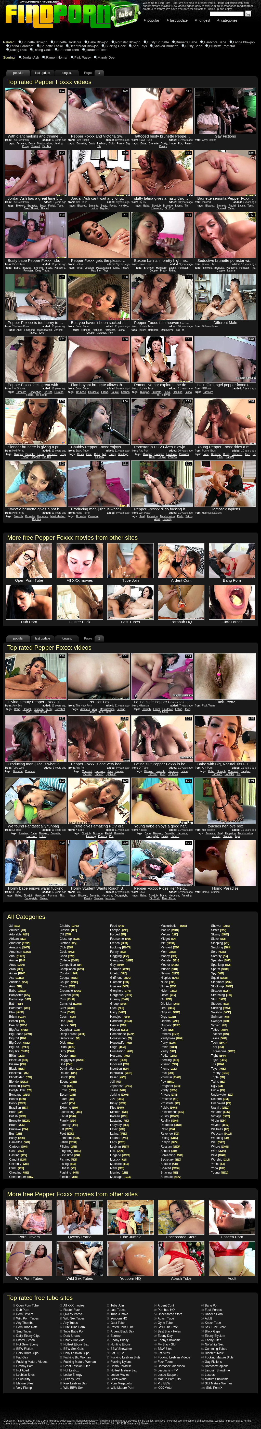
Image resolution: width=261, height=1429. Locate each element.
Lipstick (118, 1159)
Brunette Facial (52, 46)
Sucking (220, 1008)
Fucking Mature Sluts (217, 1357)
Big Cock (170, 208)
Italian (117, 1077)
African (17, 939)
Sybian (218, 1025)
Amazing (91, 836)
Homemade (122, 1034)
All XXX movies (72, 1305)
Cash (16, 1151)
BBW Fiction (23, 1349)
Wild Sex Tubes (72, 1318)
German (119, 969)
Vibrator (220, 1112)
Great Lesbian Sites (75, 1366)
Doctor (68, 1055)
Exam (66, 1099)
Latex (117, 1129)
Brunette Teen (68, 50)
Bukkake (18, 1129)
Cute (89, 454)
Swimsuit (220, 1016)
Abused (17, 930)
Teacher (98, 898)
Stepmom (221, 982)
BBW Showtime (119, 1349)
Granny (119, 999)
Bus (15, 1133)
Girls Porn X (212, 1388)
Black (17, 1068)
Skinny (220, 934)
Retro (168, 1129)
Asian (17, 973)
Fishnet (68, 1159)
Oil (166, 999)
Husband (119, 1055)
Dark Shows (70, 1336)
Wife (218, 1151)
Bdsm (80, 454)
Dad (66, 1021)
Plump (168, 1068)
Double (68, 1073)
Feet (67, 1133)
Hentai (118, 1025)
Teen (60, 205)
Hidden (119, 1029)
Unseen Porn (212, 1314)
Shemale (171, 1177)
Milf (104, 454)
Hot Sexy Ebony (25, 1344)
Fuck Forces (211, 1310)
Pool (167, 1073)
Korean (118, 1116)
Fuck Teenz (163, 1362)
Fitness (67, 1168)
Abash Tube (164, 1318)
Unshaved (221, 1103)
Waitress (220, 1129)
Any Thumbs (23, 1323)
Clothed (68, 943)
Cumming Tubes (214, 1349)
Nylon (169, 990)
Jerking (58, 143)
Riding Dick (18, 50)
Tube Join (115, 1305)
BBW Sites (163, 1349)
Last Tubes (116, 1310)
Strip (218, 999)
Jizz (117, 1099)
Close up (70, 939)
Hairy (118, 1012)
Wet (218, 1142)
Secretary (171, 1159)
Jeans (117, 1090)
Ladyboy (119, 1125)
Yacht (218, 1164)
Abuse (144, 1423)
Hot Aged (21, 1370)
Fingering (29, 330)
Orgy (168, 1016)
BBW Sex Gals (72, 1349)
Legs (117, 1142)
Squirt (219, 977)
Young (219, 1172)
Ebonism (115, 1336)
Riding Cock (42, 50)
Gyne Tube (163, 1323)
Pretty (163, 270)
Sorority (219, 956)
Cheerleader (21, 1177)
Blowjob (20, 205)
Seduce (169, 1164)
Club (66, 947)
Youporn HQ (117, 1318)
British (17, 1116)
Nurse (168, 986)
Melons (169, 934)
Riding (172, 270)
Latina (94, 208)
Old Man (170, 1003)
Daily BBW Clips (25, 1353)
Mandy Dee (106, 57)
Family (68, 1120)
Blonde (18, 1081)
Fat (66, 1129)
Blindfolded (20, 1077)
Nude (168, 982)
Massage (120, 1177)
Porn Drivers (23, 1314)
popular (153, 20)
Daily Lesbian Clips (74, 1353)
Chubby (99, 457)
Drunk (67, 1077)
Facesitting (71, 1112)
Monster (170, 960)
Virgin (218, 1120)
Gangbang (121, 960)
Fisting (68, 1164)
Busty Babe (193, 46)
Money (169, 956)
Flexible (68, 1177)
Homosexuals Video (169, 1366)
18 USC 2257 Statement (124, 1423)
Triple (218, 1077)
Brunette (81, 143)
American (19, 952)
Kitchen (125, 392)
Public (169, 1107)
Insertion (119, 1068)
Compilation (72, 969)
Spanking (111, 774)
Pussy (25, 146)
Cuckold (69, 995)
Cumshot (93, 516)
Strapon (220, 990)
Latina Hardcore (22, 46)
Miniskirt (170, 947)
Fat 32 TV (115, 1353)
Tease (218, 1038)
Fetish (68, 1142)
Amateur (21, 143)
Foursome (120, 939)
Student (220, 1003)
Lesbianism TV (166, 1370)
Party (168, 1042)
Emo (66, 1086)
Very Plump (22, 1388)
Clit (65, 934)
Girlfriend (120, 977)
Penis (169, 1047)
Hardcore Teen (97, 50)
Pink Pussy (82, 57)
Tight (218, 1055)
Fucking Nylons (119, 1362)
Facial (51, 205)
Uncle (218, 1090)
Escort (67, 1094)
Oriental (169, 1021)
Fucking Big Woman (75, 1357)
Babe (143, 143)
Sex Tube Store (213, 1327)
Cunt (67, 1008)
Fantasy (69, 1125)
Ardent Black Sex (120, 1331)
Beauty (18, 1025)
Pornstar (28, 270)
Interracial (156, 208)
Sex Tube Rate (166, 1327)
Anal (79, 267)
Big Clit (17, 1038)
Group (118, 1003)
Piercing (87, 774)
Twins (218, 1081)
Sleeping (220, 943)
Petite (169, 1055)
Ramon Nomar (57, 57)
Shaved (35, 146)
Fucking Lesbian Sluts (124, 1357)
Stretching (221, 995)
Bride (15, 1112)
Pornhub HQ (164, 1310)
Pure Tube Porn (72, 1327)
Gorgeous (121, 995)
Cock (67, 952)
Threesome (223, 1051)
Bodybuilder (20, 1090)
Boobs (29, 394)
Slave (218, 939)
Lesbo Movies (118, 1375)
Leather (119, 1138)
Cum (67, 999)
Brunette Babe (186, 42)
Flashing (69, 1172)
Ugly (217, 1086)
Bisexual (18, 1060)
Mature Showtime (215, 1379)
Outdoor (101, 332)
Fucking (59, 392)
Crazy (67, 986)
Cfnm (16, 1168)
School (169, 1151)
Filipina (68, 1146)
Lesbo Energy (71, 1375)
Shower (220, 926)
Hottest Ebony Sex (74, 1344)
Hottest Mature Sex (122, 1370)
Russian (170, 1146)
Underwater (222, 1094)
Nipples (170, 977)
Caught (17, 1159)
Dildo (111, 143)
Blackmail (18, 1073)
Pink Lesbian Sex (73, 1383)
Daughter (69, 1029)
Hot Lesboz (69, 1370)
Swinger (220, 1021)
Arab (16, 969)
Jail (115, 1081)
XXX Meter (163, 1388)
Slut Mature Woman (216, 1383)
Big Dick (19, 1047)
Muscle (169, 969)
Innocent (110, 898)
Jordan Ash (30, 57)
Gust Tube (116, 1323)
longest (204, 20)
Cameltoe (19, 1142)
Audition (18, 982)
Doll (66, 1064)
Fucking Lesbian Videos (172, 1357)
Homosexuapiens (215, 1366)
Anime (17, 960)
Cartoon (18, 1146)
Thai (217, 1047)
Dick (67, 1042)
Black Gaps (210, 1331)
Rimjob (169, 1142)
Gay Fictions (211, 1362)
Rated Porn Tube (120, 1327)
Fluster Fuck (70, 1310)
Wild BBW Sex (71, 1388)
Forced (118, 934)
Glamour (227, 836)
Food (117, 926)
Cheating (19, 1172)
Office (168, 995)
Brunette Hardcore (67, 42)
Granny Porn (23, 1366)
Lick (117, 1151)
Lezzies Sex (70, 1379)
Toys (105, 270)
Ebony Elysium (213, 1336)
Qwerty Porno (71, 1314)
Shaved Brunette (166, 46)
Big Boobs (41, 394)
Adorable (19, 934)
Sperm (219, 969)
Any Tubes (69, 1323)
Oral (168, 1008)
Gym (117, 1008)
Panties (172, 457)
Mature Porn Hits (167, 1379)
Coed (67, 956)
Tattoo (231, 208)
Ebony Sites (211, 1340)
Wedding (220, 1138)
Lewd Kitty (21, 1379)
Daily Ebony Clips (26, 1336)
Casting (18, 1155)
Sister (218, 930)
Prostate (169, 1099)
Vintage (220, 1116)
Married (119, 1172)
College (69, 960)
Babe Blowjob (98, 42)
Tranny (220, 1073)
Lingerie (35, 457)
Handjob (123, 205)
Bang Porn (210, 1305)
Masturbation (44, 143)
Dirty (67, 1051)
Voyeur (220, 1125)
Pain (167, 1029)
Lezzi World (117, 1379)
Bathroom (19, 1008)
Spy (217, 973)
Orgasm (170, 1012)
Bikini (152, 457)
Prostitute (170, 1103)
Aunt (15, 986)
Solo (218, 952)
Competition (71, 965)
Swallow (221, 1012)
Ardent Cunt (164, 1305)
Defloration (69, 1038)
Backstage (20, 999)
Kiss (117, 1107)
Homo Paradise (119, 1366)
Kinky (118, 1103)
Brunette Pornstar (222, 46)
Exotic (67, 1103)
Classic (68, 930)
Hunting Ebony (119, 1344)
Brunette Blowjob (34, 42)
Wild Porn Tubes (26, 1318)
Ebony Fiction (24, 1340)
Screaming (171, 1155)
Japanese (121, 1086)
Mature (169, 930)
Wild (218, 1155)
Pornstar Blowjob (127, 42)
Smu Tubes (22, 1331)
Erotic (68, 1090)
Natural (231, 270)
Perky (168, 1051)
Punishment (172, 1112)
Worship (220, 1159)
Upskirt (220, 1107)
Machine (96, 270)
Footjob (118, 930)
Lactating (119, 1120)
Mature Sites (23, 1383)
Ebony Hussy (118, 1340)
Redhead (171, 1125)
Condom (68, 973)
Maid (117, 1168)
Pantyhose (171, 1038)
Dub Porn (21, 1310)
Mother (169, 965)
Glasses (119, 986)
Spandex (220, 960)
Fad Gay (20, 1357)
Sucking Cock (115, 46)
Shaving (169, 1172)
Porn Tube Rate (25, 1327)
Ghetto (118, 973)
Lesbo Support (166, 1375)
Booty (17, 1103)
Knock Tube (211, 1323)
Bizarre (17, 1064)
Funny (118, 952)
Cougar (69, 977)
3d (14, 926)
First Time (70, 1155)
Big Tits (46, 146)
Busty (32, 143)
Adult (206, 1318)
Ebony (68, 1081)
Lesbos (208, 1375)
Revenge (170, 1133)
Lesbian (101, 143)
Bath (16, 1003)
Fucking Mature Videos (30, 1362)
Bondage (123, 454)
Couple (154, 270)
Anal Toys (140, 46)
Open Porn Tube (26, 1305)
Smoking (220, 947)
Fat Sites (162, 1353)
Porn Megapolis (119, 1383)
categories (229, 20)
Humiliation (121, 1051)
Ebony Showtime (167, 1340)
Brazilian (18, 1107)
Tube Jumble (117, 1314)
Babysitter (19, 995)
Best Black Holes (167, 1331)
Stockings (222, 986)
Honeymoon (121, 1038)
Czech (67, 1016)
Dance (68, 1025)
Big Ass (104, 208)
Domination (71, 1068)
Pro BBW (162, 1383)
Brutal (16, 1125)
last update (179, 20)
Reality (163, 146)
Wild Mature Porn (120, 1388)
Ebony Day (163, 1336)
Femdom (70, 1138)
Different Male (212, 1353)
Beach (17, 1021)
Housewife (121, 1042)
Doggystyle (167, 330)
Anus (157, 519)
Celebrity (18, 1164)
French (119, 943)
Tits (187, 205)
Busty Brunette (158, 42)
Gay (117, 965)
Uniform (220, 1099)
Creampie (70, 990)
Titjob (219, 1060)
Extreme (69, 1107)
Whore (219, 1146)
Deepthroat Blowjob (84, 46)
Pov (180, 143)
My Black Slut (165, 1344)
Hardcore (60, 267)
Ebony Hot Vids (72, 1340)
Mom (168, 952)
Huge (172, 143)
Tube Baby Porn (72, 1331)
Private (169, 1094)
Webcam (221, 1133)
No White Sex (212, 1344)
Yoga (218, 1168)
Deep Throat (31, 208)
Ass (28, 712)
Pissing (169, 1064)
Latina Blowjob (244, 42)
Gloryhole (120, 990)
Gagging (119, 956)
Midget (168, 939)
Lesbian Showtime (215, 1370)
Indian (118, 1060)
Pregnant (170, 1086)
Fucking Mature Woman (78, 1362)
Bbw (16, 1012)
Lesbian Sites (24, 1375)
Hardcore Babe (215, 42)
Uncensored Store (168, 1314)
